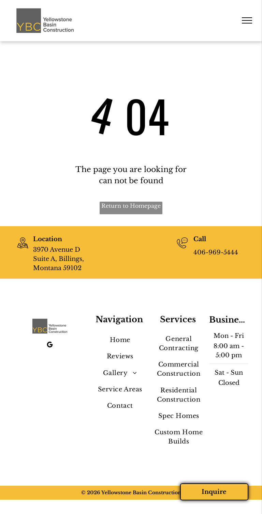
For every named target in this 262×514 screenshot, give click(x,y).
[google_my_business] (50, 346)
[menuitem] (120, 340)
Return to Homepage (131, 205)
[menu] (247, 20)
